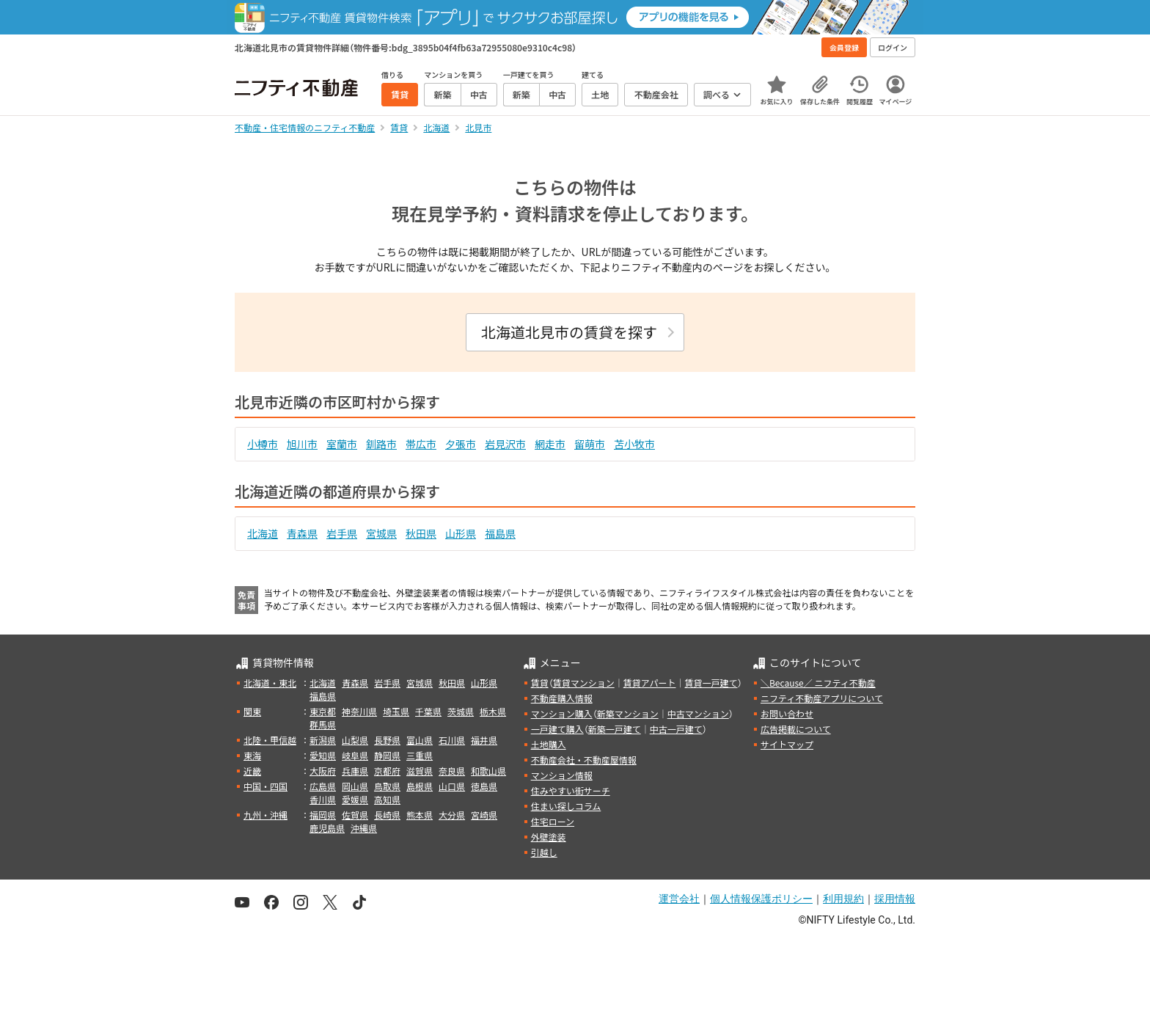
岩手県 (341, 533)
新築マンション (628, 713)
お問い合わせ (787, 713)
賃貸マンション (584, 682)
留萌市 (589, 443)
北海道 (262, 533)
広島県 (323, 786)
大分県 (452, 814)
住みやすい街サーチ (570, 790)
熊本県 (419, 814)
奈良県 (452, 770)
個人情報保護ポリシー (761, 898)
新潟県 (323, 740)
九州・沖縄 (265, 814)
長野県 (387, 740)
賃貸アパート (649, 682)
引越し (544, 852)
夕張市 (460, 443)
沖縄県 (364, 828)
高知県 (387, 799)
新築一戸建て (614, 729)
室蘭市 (341, 443)
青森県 (302, 533)
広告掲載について (796, 729)
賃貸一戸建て (710, 682)
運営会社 (679, 898)
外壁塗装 (548, 836)
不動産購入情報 (562, 698)
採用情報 (894, 898)
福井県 (484, 740)
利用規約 (843, 898)
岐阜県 (355, 755)
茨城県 (460, 711)
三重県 (419, 755)
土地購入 (548, 744)
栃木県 (493, 711)
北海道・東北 (269, 682)
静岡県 (387, 755)
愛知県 (323, 755)
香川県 (323, 799)
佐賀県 (355, 814)
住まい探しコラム (566, 806)
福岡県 (323, 814)
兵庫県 (355, 770)
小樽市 (262, 443)
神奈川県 (359, 711)
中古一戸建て (676, 729)
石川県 (452, 740)
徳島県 (484, 786)
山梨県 (355, 740)
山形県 (460, 533)
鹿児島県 (327, 828)
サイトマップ (787, 744)
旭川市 (302, 443)
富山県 (419, 740)
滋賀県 (419, 770)
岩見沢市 (505, 443)
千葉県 (428, 711)
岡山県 (355, 786)
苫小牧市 (634, 443)
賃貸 (540, 682)
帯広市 (421, 443)
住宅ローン (552, 821)
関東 (252, 711)
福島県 (500, 533)
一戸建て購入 (557, 729)
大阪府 (323, 770)
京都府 (387, 770)
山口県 (452, 786)
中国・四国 (265, 786)
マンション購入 (562, 713)
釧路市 (381, 443)
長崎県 (387, 814)
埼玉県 (396, 711)
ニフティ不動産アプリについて (822, 698)
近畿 (252, 770)
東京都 (323, 711)
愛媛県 (355, 799)
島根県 (419, 786)
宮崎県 (484, 814)
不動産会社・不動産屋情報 (584, 759)
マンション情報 (562, 775)
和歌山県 (488, 770)
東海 (252, 755)
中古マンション (698, 713)
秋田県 (421, 533)
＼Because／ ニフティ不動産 (818, 682)
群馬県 (323, 724)
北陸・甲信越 (269, 740)
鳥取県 (387, 786)
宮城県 (381, 533)
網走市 (550, 443)
